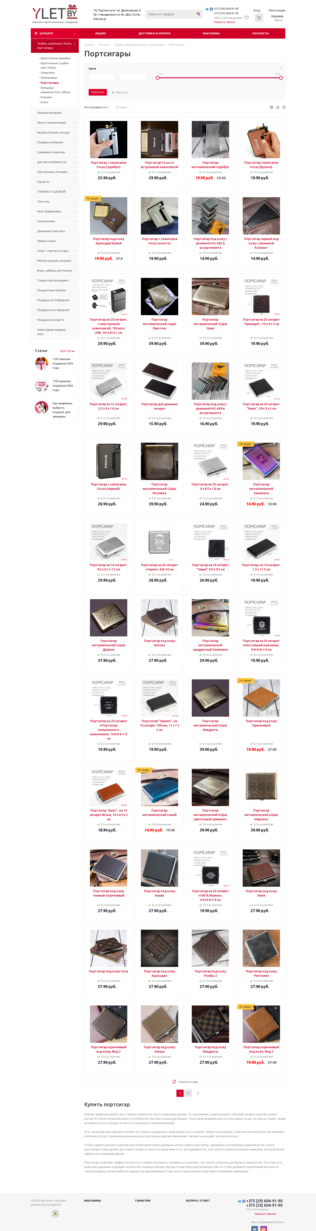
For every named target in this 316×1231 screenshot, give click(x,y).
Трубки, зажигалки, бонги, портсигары (54, 45)
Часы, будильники (49, 211)
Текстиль (43, 201)
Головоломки (46, 221)
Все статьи (68, 351)
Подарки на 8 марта (50, 319)
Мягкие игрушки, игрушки (54, 260)
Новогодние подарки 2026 (51, 332)
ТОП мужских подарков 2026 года (63, 385)
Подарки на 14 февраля (53, 300)
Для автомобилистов (51, 161)
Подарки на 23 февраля (53, 309)
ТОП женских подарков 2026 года (63, 363)
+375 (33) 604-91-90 (226, 13)
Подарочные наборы (51, 290)
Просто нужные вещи (51, 122)
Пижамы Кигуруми (49, 112)
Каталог (47, 33)
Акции (100, 33)
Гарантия (142, 1200)
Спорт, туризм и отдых (53, 250)
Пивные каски (46, 240)
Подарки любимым (50, 142)
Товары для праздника (52, 280)
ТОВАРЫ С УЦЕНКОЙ (51, 191)
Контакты (260, 33)
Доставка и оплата (154, 33)
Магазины (211, 33)
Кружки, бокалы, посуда (53, 132)
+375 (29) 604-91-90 (226, 8)
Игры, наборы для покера (54, 270)
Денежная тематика (51, 231)
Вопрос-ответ (198, 1200)
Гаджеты (43, 181)
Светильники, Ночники (52, 171)
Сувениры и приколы (51, 152)
